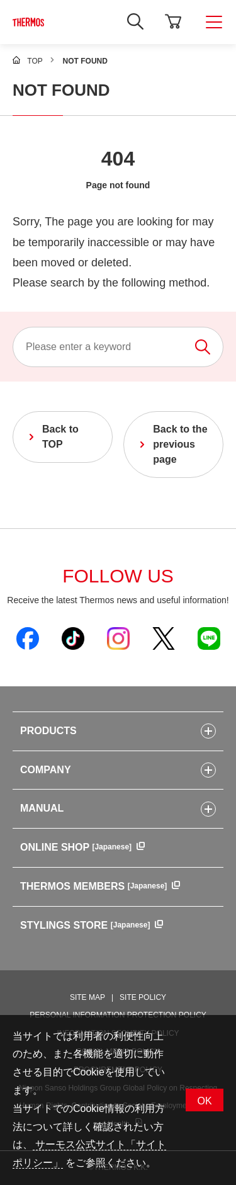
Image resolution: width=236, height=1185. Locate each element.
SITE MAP (87, 997)
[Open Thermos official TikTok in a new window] (73, 638)
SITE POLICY (143, 997)
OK (204, 1101)
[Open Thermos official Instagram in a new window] (118, 638)
